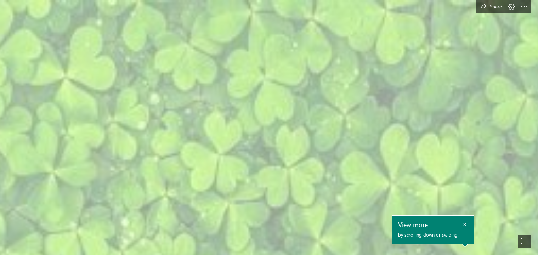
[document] (269, 127)
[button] (490, 6)
